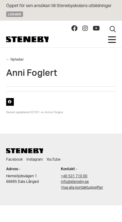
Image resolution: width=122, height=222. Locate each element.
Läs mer (14, 14)
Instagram (34, 159)
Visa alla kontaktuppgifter (82, 187)
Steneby (27, 39)
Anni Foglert (31, 74)
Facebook (14, 159)
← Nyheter (15, 60)
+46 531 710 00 (74, 176)
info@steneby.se (75, 182)
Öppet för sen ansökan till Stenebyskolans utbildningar (59, 6)
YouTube (53, 159)
